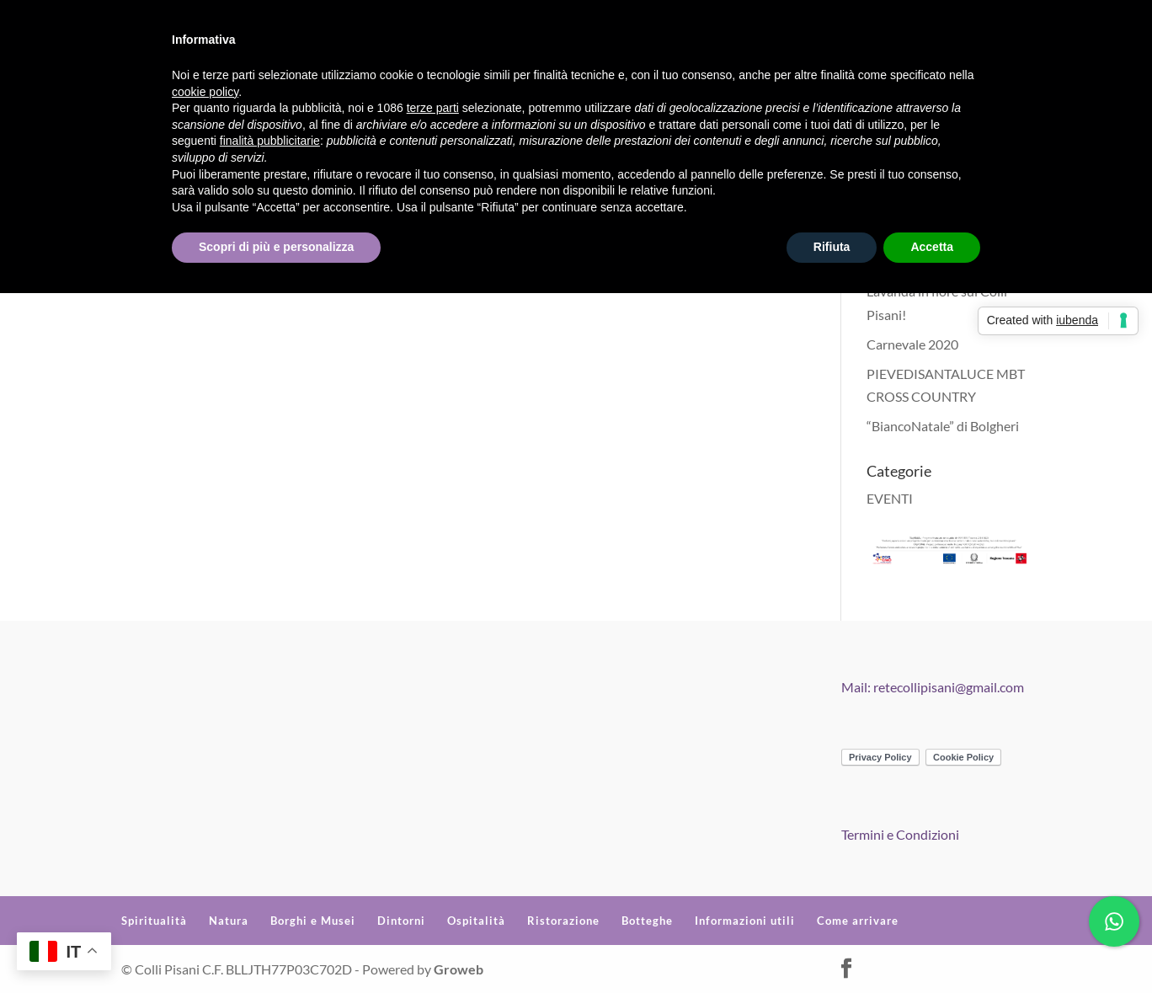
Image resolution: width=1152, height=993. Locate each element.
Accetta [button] (931, 247)
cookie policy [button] (205, 92)
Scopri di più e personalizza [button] (276, 247)
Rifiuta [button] (832, 247)
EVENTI (890, 498)
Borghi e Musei (312, 920)
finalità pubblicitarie (270, 140)
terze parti (433, 108)
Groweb (458, 969)
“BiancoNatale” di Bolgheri (943, 426)
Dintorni (401, 920)
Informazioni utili (745, 920)
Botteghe (647, 920)
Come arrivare (858, 920)
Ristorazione (563, 920)
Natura (228, 920)
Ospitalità (476, 920)
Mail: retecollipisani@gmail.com (932, 687)
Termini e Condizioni (900, 834)
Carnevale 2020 (912, 344)
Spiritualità (154, 920)
